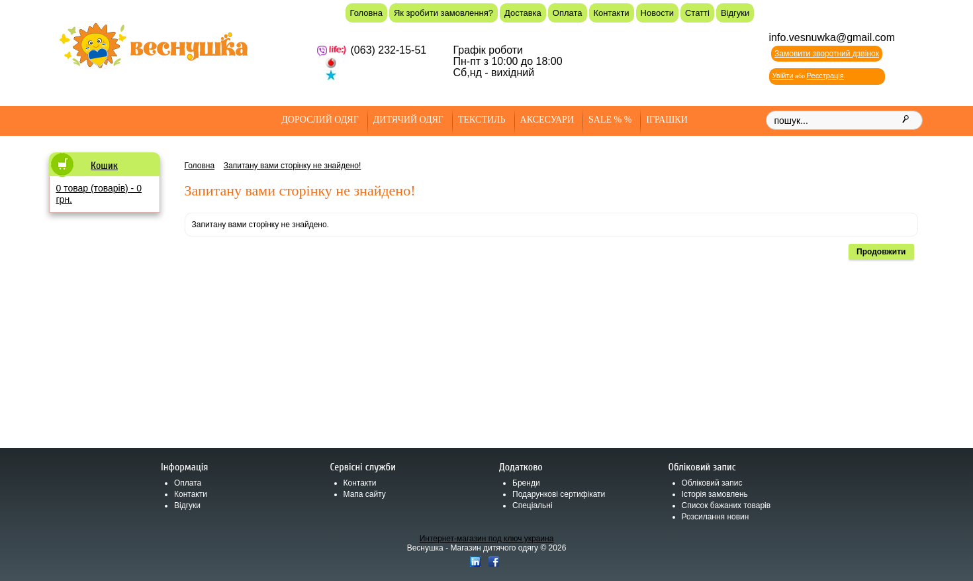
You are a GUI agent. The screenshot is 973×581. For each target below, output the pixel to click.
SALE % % (609, 120)
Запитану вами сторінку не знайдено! (292, 165)
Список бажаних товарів (726, 505)
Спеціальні (532, 505)
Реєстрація (825, 75)
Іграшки (666, 120)
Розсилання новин (715, 516)
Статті (697, 13)
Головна (366, 13)
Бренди (526, 483)
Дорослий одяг (320, 120)
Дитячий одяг (408, 120)
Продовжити (881, 251)
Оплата (567, 13)
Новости (657, 13)
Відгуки (735, 13)
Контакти (611, 13)
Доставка (522, 13)
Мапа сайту (365, 494)
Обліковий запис (712, 483)
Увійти (783, 75)
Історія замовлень (715, 494)
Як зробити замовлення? (443, 13)
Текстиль (482, 120)
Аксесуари (547, 120)
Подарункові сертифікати (558, 494)
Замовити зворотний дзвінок (826, 53)
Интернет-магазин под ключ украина (487, 538)
